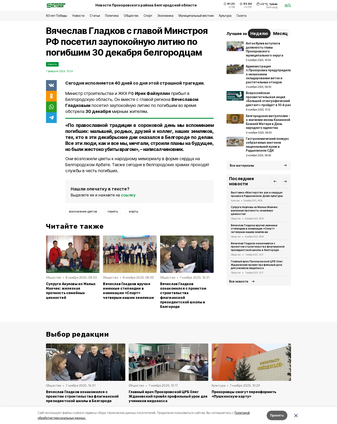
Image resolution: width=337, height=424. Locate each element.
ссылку (128, 195)
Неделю (259, 33)
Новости (78, 15)
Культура (225, 15)
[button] (274, 181)
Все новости (238, 281)
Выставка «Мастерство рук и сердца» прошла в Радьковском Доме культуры (257, 194)
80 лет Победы (56, 15)
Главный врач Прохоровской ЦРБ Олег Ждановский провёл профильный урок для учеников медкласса (257, 265)
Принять (277, 415)
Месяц (280, 33)
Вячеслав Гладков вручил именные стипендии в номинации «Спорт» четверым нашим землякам (128, 290)
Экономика (165, 15)
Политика (112, 15)
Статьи (95, 15)
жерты (133, 211)
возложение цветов (83, 211)
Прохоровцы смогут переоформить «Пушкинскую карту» (244, 394)
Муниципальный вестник (196, 15)
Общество (131, 15)
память (113, 211)
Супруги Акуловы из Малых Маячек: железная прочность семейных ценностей (71, 290)
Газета (241, 15)
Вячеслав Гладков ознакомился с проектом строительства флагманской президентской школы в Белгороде (183, 295)
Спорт (148, 15)
